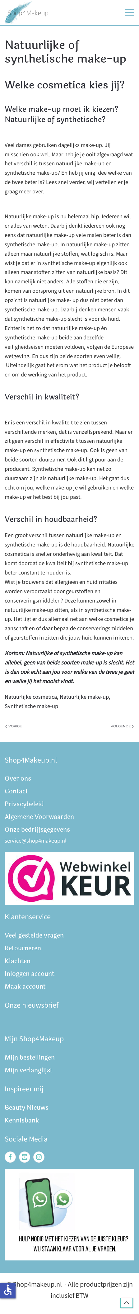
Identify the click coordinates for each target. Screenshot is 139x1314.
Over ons (18, 778)
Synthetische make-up (31, 706)
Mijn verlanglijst (29, 1070)
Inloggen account (29, 974)
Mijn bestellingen (30, 1057)
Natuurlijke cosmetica (31, 697)
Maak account (25, 986)
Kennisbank (22, 1120)
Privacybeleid (24, 804)
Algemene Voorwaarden (39, 817)
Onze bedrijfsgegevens (37, 829)
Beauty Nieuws (27, 1108)
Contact (16, 791)
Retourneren (23, 948)
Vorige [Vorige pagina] (13, 726)
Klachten (17, 961)
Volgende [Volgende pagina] (122, 726)
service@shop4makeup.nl (36, 841)
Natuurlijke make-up (84, 697)
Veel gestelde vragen (34, 935)
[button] (129, 12)
